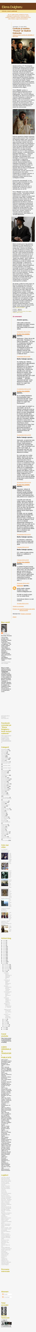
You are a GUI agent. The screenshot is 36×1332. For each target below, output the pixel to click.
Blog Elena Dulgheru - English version (6, 1213)
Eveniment (4, 772)
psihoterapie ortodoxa (4, 812)
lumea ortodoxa (5, 797)
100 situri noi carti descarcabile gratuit (6, 1180)
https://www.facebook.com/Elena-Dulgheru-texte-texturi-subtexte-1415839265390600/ (6, 739)
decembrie (7, 964)
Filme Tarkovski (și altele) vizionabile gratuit (5, 1225)
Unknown (20, 585)
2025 (4, 940)
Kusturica (3, 793)
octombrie (6, 967)
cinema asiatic (4, 758)
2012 (4, 960)
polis (2, 807)
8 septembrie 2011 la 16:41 (23, 331)
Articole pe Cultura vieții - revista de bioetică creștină (5, 1202)
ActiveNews (4, 749)
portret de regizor (5, 809)
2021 (4, 946)
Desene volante (5, 761)
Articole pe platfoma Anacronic (6, 1205)
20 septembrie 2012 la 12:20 (24, 482)
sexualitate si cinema (4, 828)
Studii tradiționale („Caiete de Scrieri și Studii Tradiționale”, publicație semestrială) (6, 1250)
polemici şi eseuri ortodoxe (5, 805)
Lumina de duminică (6, 798)
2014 (4, 957)
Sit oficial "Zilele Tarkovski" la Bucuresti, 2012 (5, 1241)
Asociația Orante (5, 1209)
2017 (4, 952)
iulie (5, 971)
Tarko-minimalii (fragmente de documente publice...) (5, 1255)
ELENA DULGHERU (23, 334)
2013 (4, 958)
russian (14, 312)
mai (5, 1020)
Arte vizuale (4, 754)
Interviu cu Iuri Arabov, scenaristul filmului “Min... (8, 1016)
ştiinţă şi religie (5, 833)
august (6, 970)
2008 (4, 1029)
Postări (4, 1294)
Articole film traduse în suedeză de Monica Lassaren (6, 1194)
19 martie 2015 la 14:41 (23, 603)
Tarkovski (3, 834)
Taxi (10, 863)
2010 (4, 963)
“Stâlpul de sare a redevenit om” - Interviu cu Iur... (7, 1011)
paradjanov (4, 802)
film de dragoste (5, 779)
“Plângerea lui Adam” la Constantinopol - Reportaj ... (7, 1006)
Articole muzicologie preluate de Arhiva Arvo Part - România (6, 1198)
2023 (4, 943)
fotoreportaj (4, 790)
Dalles (2, 760)
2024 (4, 942)
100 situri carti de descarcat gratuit (5, 1178)
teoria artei (4, 836)
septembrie (7, 968)
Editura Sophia (5, 1219)
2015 (4, 955)
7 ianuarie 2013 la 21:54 (23, 547)
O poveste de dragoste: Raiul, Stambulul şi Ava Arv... (7, 982)
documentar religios (6, 767)
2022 (4, 945)
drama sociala (4, 770)
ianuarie (6, 1026)
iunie (5, 1019)
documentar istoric (5, 763)
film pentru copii (5, 783)
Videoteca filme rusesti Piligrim (5, 1264)
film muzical (4, 782)
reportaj (3, 815)
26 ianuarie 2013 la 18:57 (23, 583)
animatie (3, 753)
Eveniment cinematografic (5, 774)
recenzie (3, 814)
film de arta (4, 777)
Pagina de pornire (23, 609)
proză (2, 810)
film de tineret (4, 780)
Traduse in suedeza (6, 838)
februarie (6, 1024)
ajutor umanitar (5, 750)
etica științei (4, 771)
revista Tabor (4, 825)
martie (5, 1023)
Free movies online (6, 1229)
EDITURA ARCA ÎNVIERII (5, 716)
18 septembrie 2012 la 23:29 (24, 435)
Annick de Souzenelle (4, 1191)
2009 (4, 1027)
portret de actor (5, 808)
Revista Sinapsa (5, 1233)
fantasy (3, 776)
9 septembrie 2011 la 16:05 (23, 356)
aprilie (5, 1022)
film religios (28, 311)
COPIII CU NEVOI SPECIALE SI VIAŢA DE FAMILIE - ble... (8, 975)
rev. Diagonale (4, 818)
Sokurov (3, 1243)
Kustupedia (4, 1230)
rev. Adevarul (4, 817)
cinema (19, 311)
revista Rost (4, 824)
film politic (3, 785)
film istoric (23, 311)
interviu (3, 791)
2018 (4, 951)
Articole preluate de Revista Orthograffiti (6, 1207)
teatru (2, 835)
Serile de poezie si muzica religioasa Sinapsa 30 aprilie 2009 (5, 1236)
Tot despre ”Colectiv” (6, 870)
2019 (4, 949)
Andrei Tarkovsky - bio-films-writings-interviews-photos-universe (5, 1187)
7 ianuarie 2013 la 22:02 (23, 560)
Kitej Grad (3, 792)
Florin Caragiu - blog (6, 1227)
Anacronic (3, 751)
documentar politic (5, 765)
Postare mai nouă (17, 609)
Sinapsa (3, 830)
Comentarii (6, 1297)
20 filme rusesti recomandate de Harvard (5, 1183)
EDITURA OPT (5, 718)
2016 (4, 954)
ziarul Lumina (19, 312)
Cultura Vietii (4, 759)
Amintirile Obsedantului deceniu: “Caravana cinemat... (7, 988)
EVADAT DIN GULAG (10, 875)
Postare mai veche (29, 609)
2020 (4, 948)
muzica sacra (4, 801)
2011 (4, 961)
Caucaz (3, 755)
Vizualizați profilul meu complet (5, 662)
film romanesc (4, 788)
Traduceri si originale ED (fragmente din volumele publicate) (6, 1260)
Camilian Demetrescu (4, 1216)
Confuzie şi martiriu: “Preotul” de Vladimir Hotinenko (7, 1000)
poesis (3, 803)
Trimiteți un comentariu (18, 606)
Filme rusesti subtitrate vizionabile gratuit (6, 1221)
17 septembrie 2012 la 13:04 (24, 389)
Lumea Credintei (5, 794)
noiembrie (6, 966)
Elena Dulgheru (12, 7)
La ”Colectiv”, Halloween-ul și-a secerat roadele (5, 850)
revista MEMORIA (5, 822)
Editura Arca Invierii (6, 1217)
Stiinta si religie (5, 831)
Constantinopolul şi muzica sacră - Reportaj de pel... (7, 994)
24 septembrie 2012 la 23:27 (24, 534)
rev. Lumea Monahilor (4, 820)
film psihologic (4, 786)
